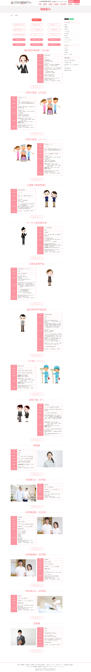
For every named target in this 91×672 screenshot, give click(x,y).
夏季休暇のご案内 (68, 70)
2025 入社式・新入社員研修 (70, 60)
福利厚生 (39, 666)
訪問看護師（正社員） (54, 39)
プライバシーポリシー (69, 39)
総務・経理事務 (67, 68)
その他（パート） (36, 34)
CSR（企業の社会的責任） (40, 664)
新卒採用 (71, 1)
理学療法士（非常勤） (37, 44)
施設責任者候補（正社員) (19, 24)
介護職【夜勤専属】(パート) (19, 29)
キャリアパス (29, 666)
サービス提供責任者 (36, 29)
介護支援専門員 (54, 29)
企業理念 (51, 4)
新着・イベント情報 (68, 54)
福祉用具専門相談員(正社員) (19, 34)
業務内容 (70, 4)
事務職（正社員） (19, 39)
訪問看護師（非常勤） (19, 44)
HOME (42, 4)
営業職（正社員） (54, 44)
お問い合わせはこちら (37, 86)
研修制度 (35, 666)
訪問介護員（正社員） (37, 24)
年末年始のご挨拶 (68, 62)
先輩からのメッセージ (51, 664)
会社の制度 (76, 4)
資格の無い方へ (54, 34)
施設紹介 (66, 35)
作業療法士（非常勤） (37, 39)
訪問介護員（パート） (54, 24)
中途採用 (76, 1)
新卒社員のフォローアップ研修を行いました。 (72, 65)
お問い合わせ (67, 37)
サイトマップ (67, 42)
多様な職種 (66, 664)
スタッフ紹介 (63, 4)
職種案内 (46, 4)
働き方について (60, 664)
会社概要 (32, 664)
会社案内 (56, 4)
